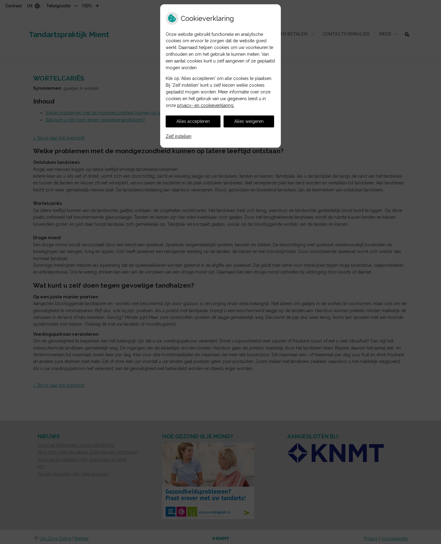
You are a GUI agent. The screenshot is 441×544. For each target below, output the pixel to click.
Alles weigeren (249, 121)
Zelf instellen (178, 136)
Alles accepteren (193, 121)
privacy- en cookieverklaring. (205, 105)
